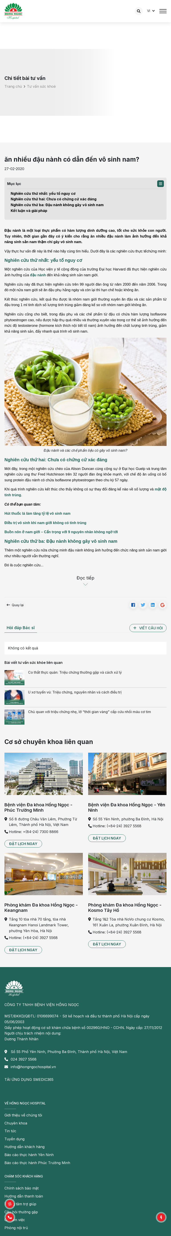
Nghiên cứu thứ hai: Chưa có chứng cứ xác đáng (53, 199)
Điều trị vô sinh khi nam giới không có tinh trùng (45, 523)
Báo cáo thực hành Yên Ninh (29, 1155)
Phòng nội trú (16, 1228)
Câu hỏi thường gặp (21, 1212)
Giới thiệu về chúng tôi (23, 1115)
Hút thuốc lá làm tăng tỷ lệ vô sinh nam (37, 513)
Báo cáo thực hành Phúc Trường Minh (37, 1163)
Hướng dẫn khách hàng (24, 1147)
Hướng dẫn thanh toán (23, 1196)
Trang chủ (13, 86)
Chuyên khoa (15, 1123)
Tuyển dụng (14, 1139)
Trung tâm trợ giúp (20, 1204)
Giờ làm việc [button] (14, 1220)
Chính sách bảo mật (21, 1188)
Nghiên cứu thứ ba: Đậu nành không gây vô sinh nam (57, 205)
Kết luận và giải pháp (29, 210)
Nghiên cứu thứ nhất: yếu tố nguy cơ (43, 193)
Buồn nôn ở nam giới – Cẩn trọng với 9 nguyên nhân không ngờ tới (61, 532)
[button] (160, 183)
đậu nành (38, 275)
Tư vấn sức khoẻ (41, 86)
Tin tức (10, 1131)
